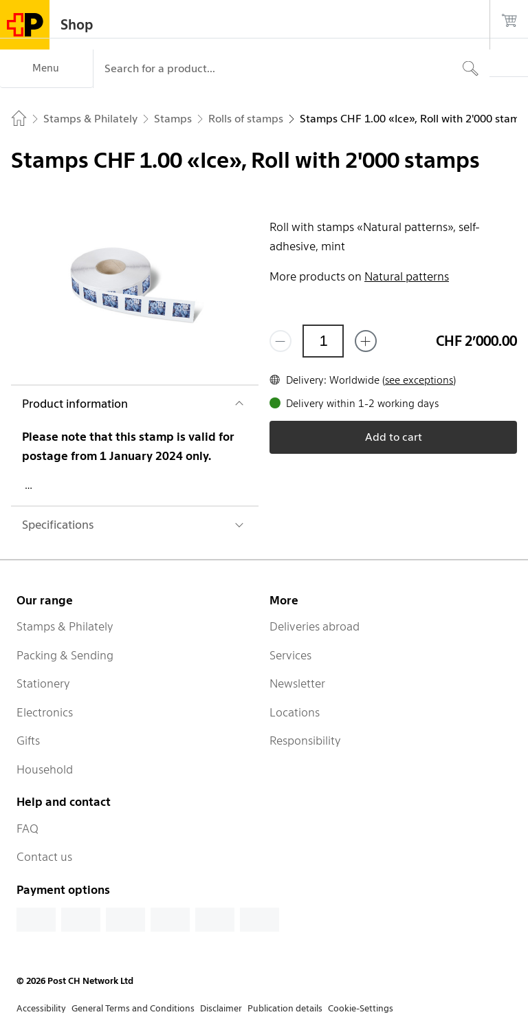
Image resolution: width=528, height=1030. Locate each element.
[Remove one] (281, 341)
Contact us (44, 857)
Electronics (44, 712)
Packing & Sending (64, 655)
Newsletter (297, 683)
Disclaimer (221, 1008)
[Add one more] (366, 341)
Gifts (28, 740)
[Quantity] (323, 341)
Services (290, 655)
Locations (295, 712)
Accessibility (41, 1008)
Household (44, 769)
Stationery (43, 683)
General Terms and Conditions (133, 1008)
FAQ (27, 828)
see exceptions (419, 380)
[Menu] (46, 69)
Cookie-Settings (360, 1008)
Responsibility (305, 740)
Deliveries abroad (315, 626)
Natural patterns (406, 276)
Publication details (285, 1008)
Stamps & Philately (64, 626)
